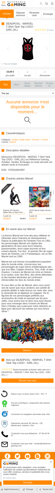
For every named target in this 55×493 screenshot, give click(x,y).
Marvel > (27, 350)
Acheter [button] (7, 13)
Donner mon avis (27, 380)
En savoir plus (9, 478)
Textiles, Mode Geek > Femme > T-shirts (30, 139)
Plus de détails (10, 64)
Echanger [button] (48, 14)
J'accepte (27, 482)
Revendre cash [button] (34, 14)
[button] (20, 14)
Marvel (13, 142)
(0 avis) (50, 30)
